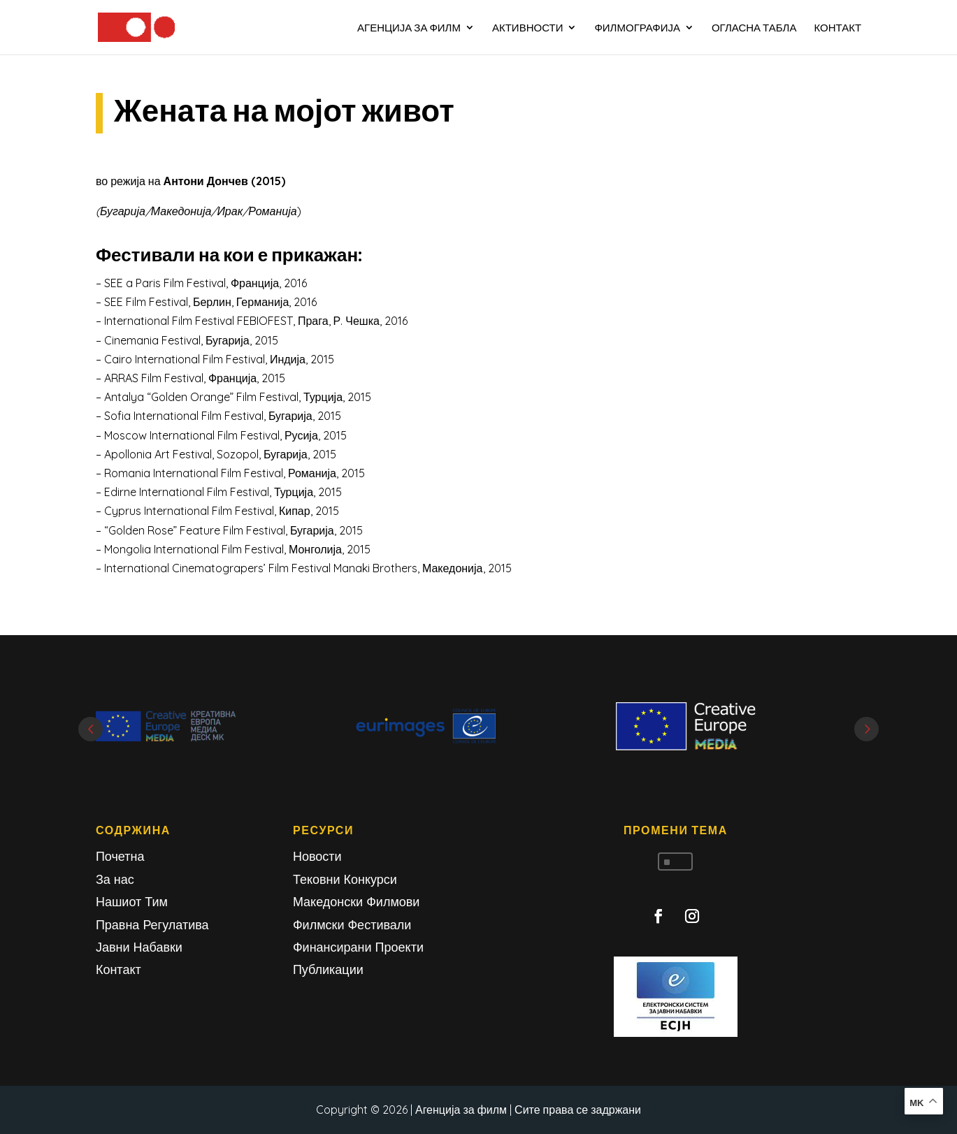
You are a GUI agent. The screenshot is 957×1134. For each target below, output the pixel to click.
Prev (90, 729)
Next (866, 729)
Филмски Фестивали (352, 925)
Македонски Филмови (356, 902)
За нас (115, 879)
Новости (317, 856)
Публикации (328, 969)
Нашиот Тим (132, 902)
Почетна (120, 856)
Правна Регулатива (152, 925)
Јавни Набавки (139, 947)
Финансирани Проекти (358, 947)
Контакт (118, 969)
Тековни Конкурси (345, 879)
